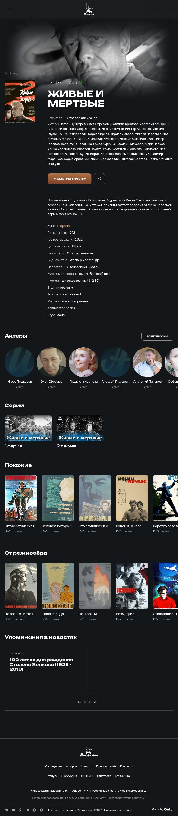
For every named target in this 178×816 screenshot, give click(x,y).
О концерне (53, 766)
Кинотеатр (103, 776)
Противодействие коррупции (127, 798)
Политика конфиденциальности (85, 798)
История (71, 766)
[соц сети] (6, 810)
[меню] (9, 9)
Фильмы (87, 776)
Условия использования (47, 798)
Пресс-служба (106, 766)
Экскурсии (69, 776)
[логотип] (89, 9)
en (171, 9)
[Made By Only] (162, 809)
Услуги (53, 776)
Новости (86, 766)
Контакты (126, 766)
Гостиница (122, 776)
